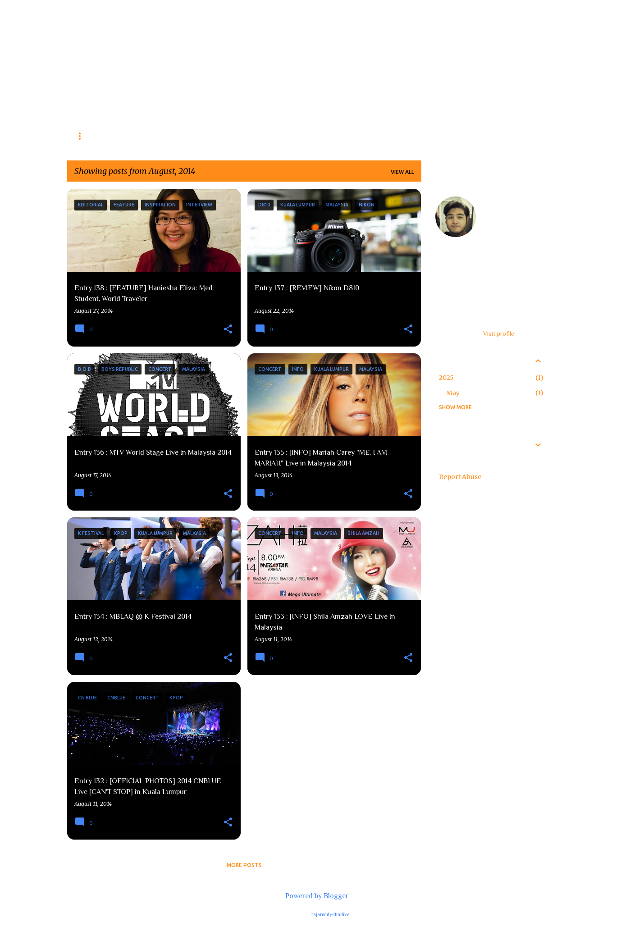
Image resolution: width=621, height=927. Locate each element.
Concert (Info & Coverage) (161, 136)
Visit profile (498, 333)
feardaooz (501, 201)
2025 (446, 378)
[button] (228, 330)
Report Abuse (460, 477)
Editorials (239, 136)
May (453, 393)
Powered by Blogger (310, 896)
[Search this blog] (507, 29)
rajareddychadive (330, 914)
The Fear (124, 33)
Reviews (86, 136)
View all (402, 172)
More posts (244, 865)
